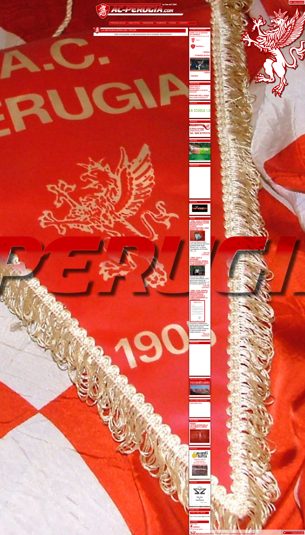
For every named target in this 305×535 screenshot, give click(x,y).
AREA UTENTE (298, 2)
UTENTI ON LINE (298, 533)
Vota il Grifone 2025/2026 (197, 97)
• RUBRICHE (161, 23)
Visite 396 (206, 253)
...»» (194, 251)
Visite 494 (206, 285)
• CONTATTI (183, 23)
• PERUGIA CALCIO (117, 23)
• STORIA (172, 23)
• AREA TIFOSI (134, 23)
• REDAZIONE (147, 23)
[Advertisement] (196, 182)
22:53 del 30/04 (197, 529)
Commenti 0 (206, 254)
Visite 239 (206, 334)
